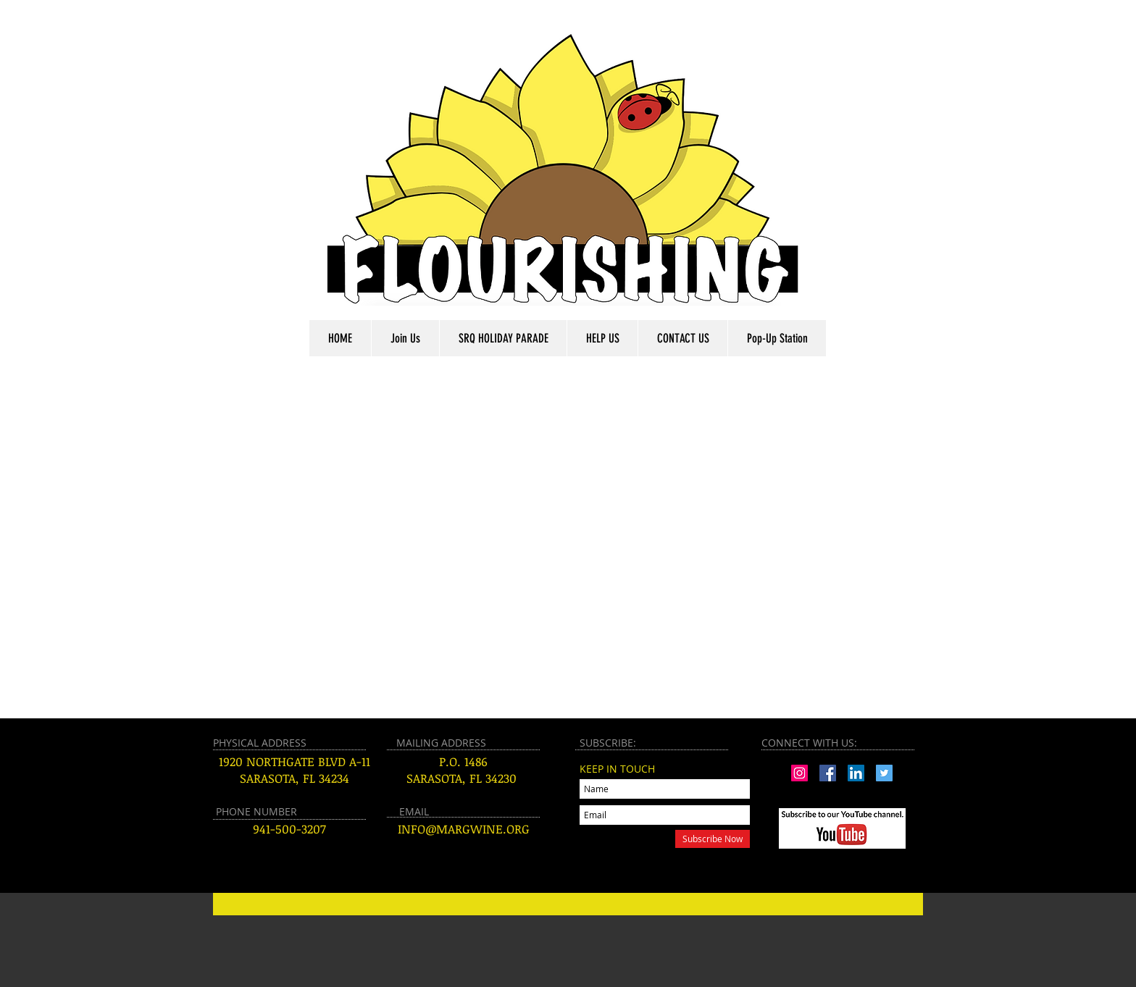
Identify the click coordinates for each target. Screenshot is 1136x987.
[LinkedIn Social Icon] (856, 773)
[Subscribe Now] (712, 839)
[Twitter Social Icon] (884, 773)
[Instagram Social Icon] (799, 773)
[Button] (568, 904)
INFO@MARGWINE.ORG (464, 828)
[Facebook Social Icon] (827, 773)
